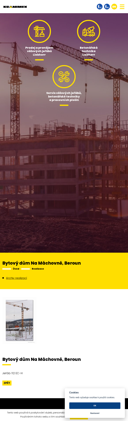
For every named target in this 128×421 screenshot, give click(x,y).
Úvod (16, 268)
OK (95, 405)
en (114, 7)
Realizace (38, 268)
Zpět (7, 383)
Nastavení (94, 413)
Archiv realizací (16, 278)
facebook (100, 6)
